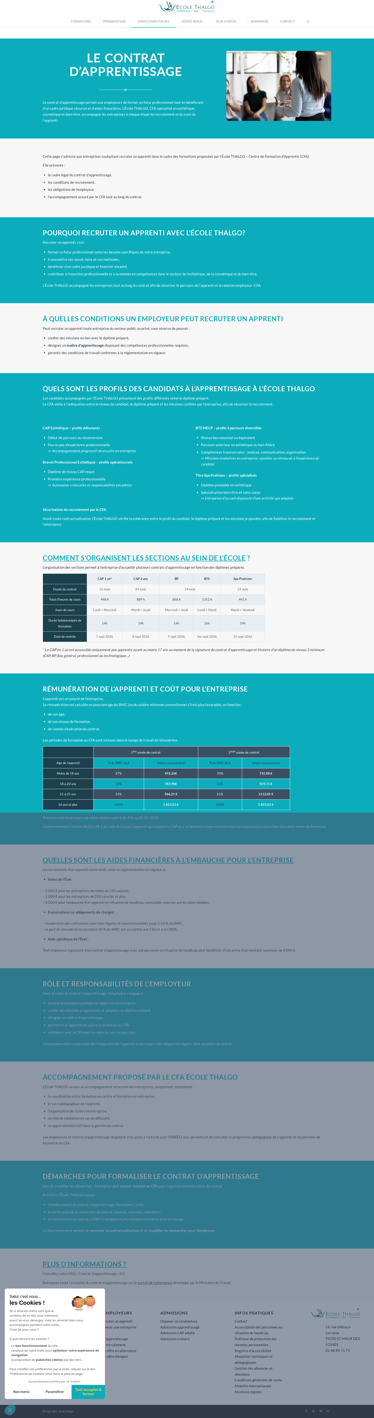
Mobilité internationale (253, 1386)
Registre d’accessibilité (253, 1351)
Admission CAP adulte (177, 1333)
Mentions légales (248, 1392)
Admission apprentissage (180, 1327)
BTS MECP (204, 428)
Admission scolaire (175, 1339)
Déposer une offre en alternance (111, 1351)
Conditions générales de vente (258, 1380)
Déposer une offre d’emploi (107, 1356)
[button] (10, 1410)
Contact (241, 1321)
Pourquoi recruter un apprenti (109, 1321)
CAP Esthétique (55, 428)
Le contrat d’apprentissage (107, 1339)
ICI (122, 1273)
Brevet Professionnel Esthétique (69, 462)
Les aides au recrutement (106, 1345)
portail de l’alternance (155, 1282)
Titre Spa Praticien (210, 475)
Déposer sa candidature (178, 1321)
